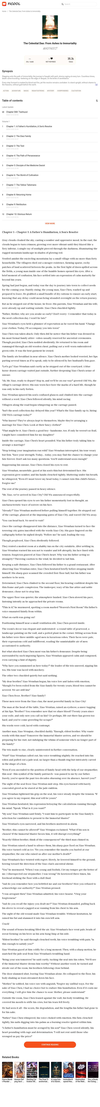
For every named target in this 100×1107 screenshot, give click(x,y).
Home (4, 11)
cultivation (76, 91)
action (6, 91)
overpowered (62, 91)
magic (26, 91)
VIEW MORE (50, 223)
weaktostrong (38, 91)
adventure (16, 91)
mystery (50, 91)
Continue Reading (50, 1045)
